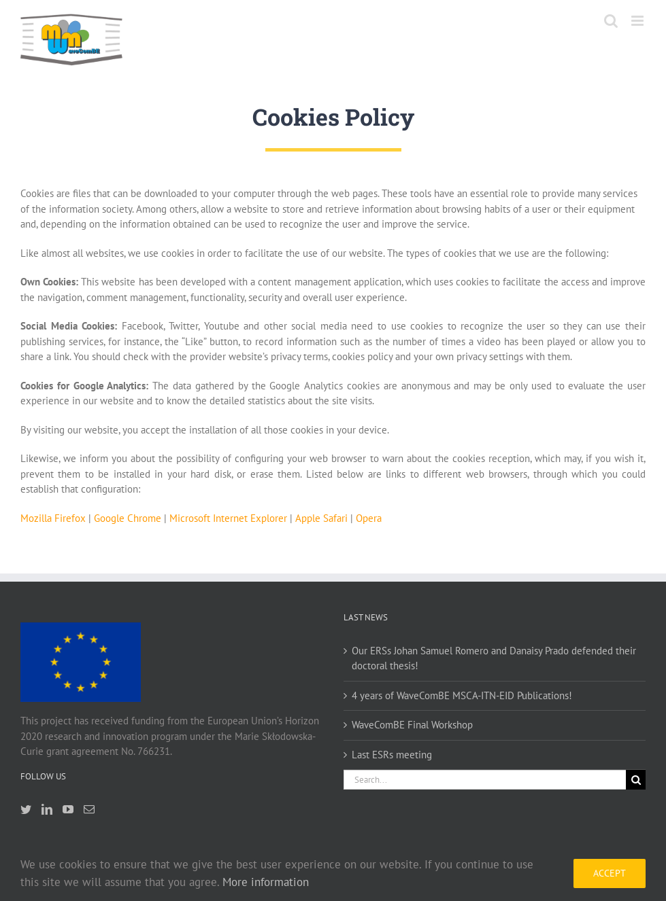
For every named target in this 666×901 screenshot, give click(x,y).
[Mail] (89, 809)
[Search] (636, 780)
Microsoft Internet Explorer (228, 518)
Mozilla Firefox (53, 518)
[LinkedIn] (46, 809)
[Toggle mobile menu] (638, 21)
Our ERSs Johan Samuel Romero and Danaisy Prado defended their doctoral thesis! (494, 658)
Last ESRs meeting (392, 754)
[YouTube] (68, 809)
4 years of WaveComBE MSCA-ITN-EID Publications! (462, 695)
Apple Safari (321, 518)
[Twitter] (25, 809)
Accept (609, 873)
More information (265, 881)
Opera (369, 518)
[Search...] (485, 780)
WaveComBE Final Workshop (412, 724)
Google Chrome (127, 518)
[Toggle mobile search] (611, 21)
